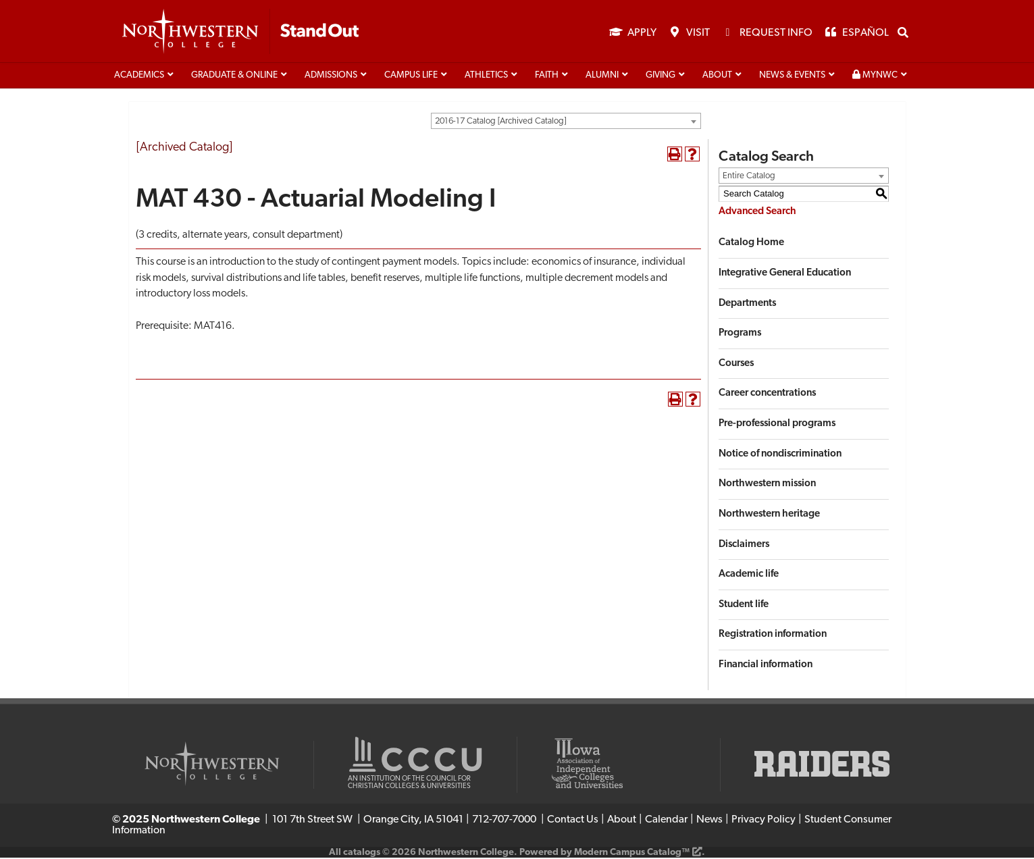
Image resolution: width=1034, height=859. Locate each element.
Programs (740, 335)
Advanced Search (757, 212)
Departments (747, 304)
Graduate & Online (234, 76)
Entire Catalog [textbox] (749, 176)
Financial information (765, 666)
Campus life (411, 76)
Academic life (749, 576)
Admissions (331, 76)
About (717, 76)
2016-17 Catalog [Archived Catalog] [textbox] (500, 122)
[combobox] (566, 122)
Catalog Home (751, 244)
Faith (547, 76)
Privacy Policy (763, 821)
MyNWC (875, 76)
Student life (744, 605)
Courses (736, 364)
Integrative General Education (785, 274)
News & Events (792, 76)
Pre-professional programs (777, 425)
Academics (139, 76)
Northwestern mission (767, 485)
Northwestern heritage (769, 516)
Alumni (602, 76)
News (709, 821)
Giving (660, 76)
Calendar (666, 821)
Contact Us (572, 821)
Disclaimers (744, 545)
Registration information (773, 636)
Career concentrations (767, 395)
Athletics (486, 76)
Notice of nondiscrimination (780, 455)
